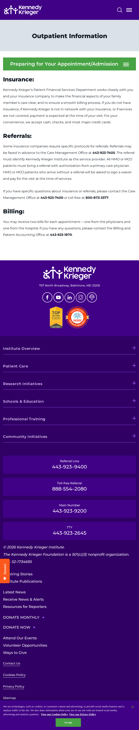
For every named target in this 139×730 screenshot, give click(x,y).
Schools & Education (23, 401)
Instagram (81, 297)
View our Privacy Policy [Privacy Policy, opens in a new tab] (82, 714)
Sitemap (9, 698)
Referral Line (69, 464)
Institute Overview (21, 348)
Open (129, 10)
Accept (68, 722)
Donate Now (16, 627)
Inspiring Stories (18, 574)
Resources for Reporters (25, 606)
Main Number (69, 508)
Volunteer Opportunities (25, 645)
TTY (69, 530)
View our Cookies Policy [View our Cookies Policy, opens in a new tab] (54, 714)
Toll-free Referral (69, 486)
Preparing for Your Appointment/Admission (64, 64)
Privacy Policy (13, 686)
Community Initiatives (25, 436)
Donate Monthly (21, 617)
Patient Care (15, 366)
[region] (69, 715)
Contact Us (11, 663)
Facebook (47, 297)
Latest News (14, 592)
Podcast (92, 297)
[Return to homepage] (35, 10)
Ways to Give (15, 652)
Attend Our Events (20, 638)
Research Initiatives (22, 384)
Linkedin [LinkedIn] (70, 297)
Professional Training (24, 419)
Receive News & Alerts (23, 599)
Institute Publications (22, 581)
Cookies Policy (14, 675)
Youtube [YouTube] (58, 297)
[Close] (132, 706)
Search (119, 10)
